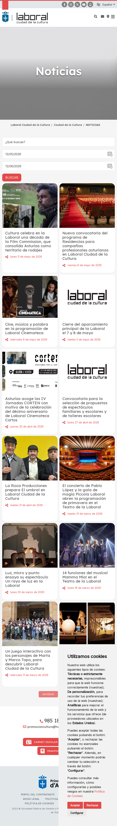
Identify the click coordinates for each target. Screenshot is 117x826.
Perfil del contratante (38, 794)
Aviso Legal (31, 798)
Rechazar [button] (92, 805)
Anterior (48, 694)
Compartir (6, 257)
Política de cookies (39, 803)
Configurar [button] (76, 812)
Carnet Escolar (42, 742)
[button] (109, 4)
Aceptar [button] (75, 805)
